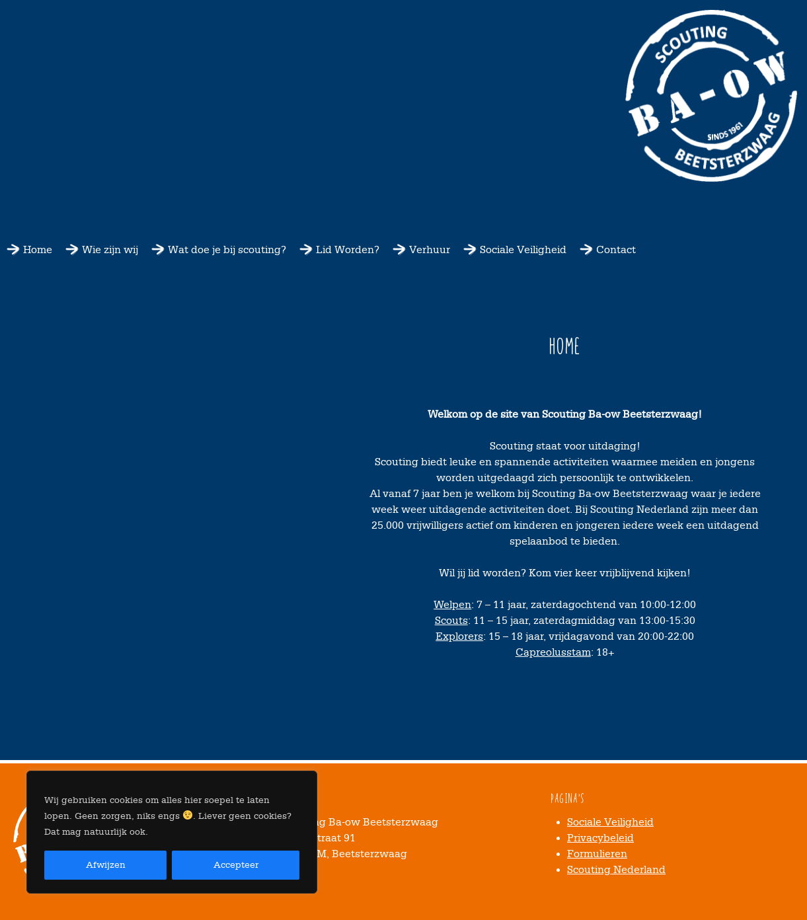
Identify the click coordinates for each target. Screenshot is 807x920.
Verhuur (429, 250)
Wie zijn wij (110, 250)
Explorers (459, 636)
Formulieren (597, 854)
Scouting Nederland (616, 870)
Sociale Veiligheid (523, 250)
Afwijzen (106, 865)
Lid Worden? (347, 250)
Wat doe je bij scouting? (227, 250)
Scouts (451, 621)
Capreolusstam (553, 652)
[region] (171, 832)
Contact (616, 250)
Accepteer (235, 865)
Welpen (452, 605)
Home (37, 250)
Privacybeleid (600, 838)
